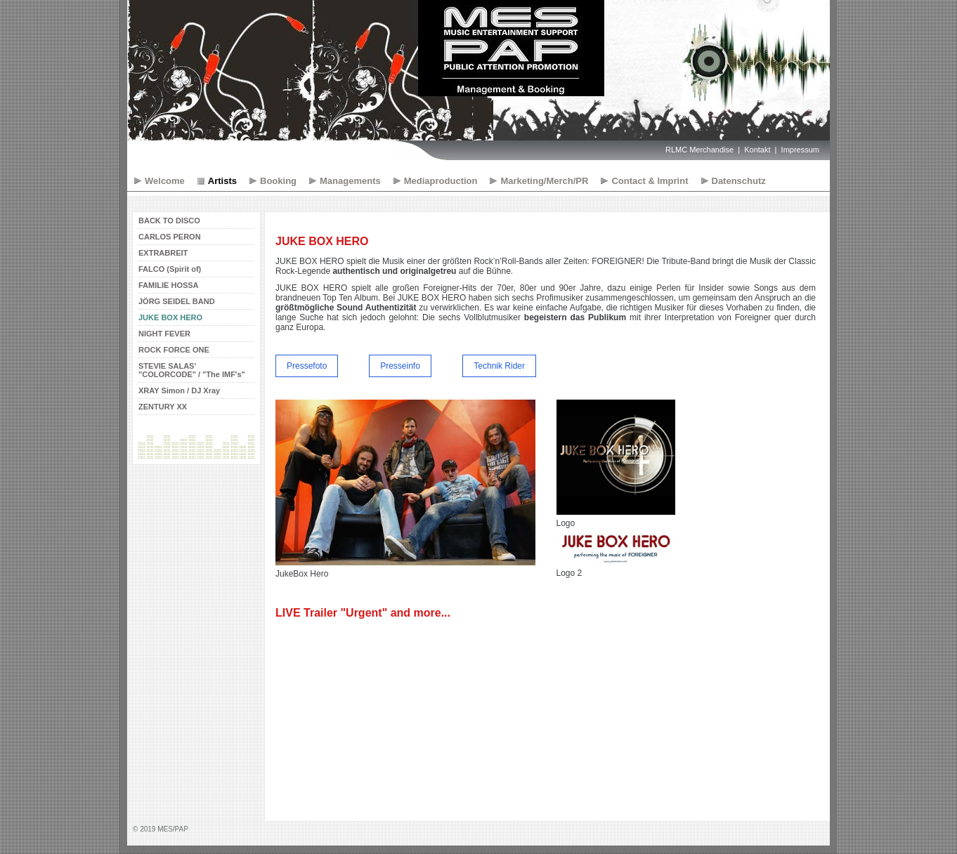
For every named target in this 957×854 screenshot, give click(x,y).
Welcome (165, 181)
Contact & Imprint (649, 181)
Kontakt (757, 149)
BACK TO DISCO (169, 220)
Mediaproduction (441, 181)
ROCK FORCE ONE (173, 350)
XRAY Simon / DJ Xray (179, 390)
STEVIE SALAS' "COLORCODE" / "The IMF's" (191, 370)
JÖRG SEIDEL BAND (176, 301)
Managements (350, 181)
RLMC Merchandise (699, 149)
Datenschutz (739, 181)
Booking (278, 181)
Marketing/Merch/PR (544, 181)
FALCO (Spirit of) (169, 269)
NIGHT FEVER (164, 333)
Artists (222, 181)
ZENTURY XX (162, 406)
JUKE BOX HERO (170, 317)
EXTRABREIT (163, 253)
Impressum (800, 149)
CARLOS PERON (169, 236)
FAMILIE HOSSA (168, 285)
